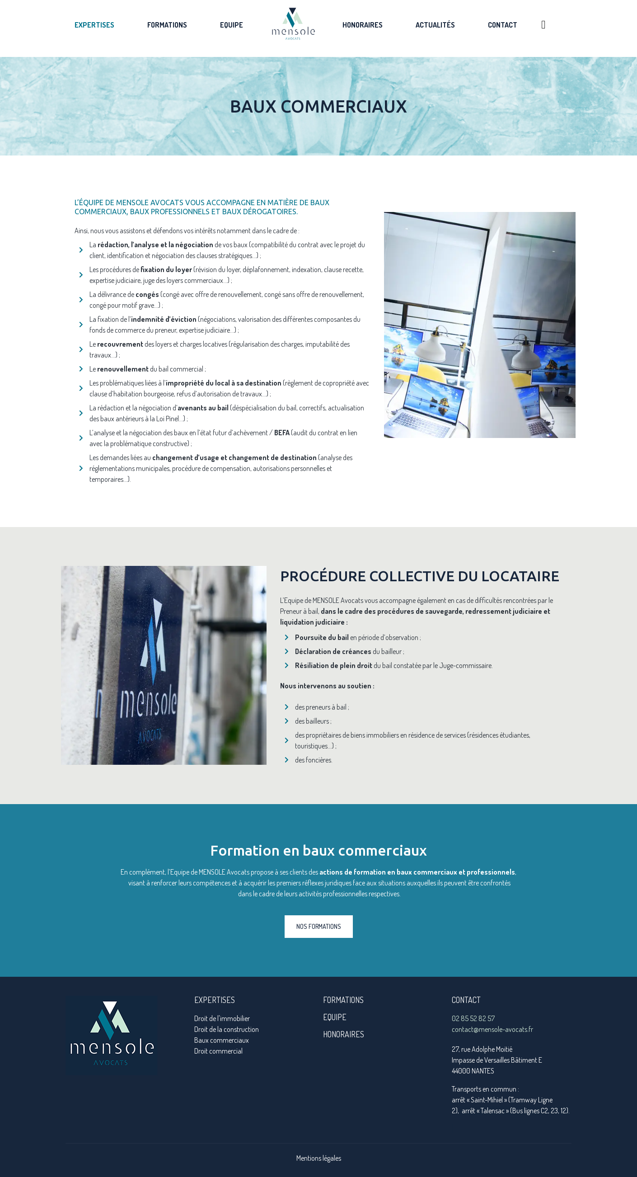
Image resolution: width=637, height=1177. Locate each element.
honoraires (343, 1034)
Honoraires (362, 24)
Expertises (94, 24)
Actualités (435, 24)
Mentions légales (318, 1158)
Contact (502, 24)
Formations (167, 24)
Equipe (231, 24)
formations (343, 1000)
